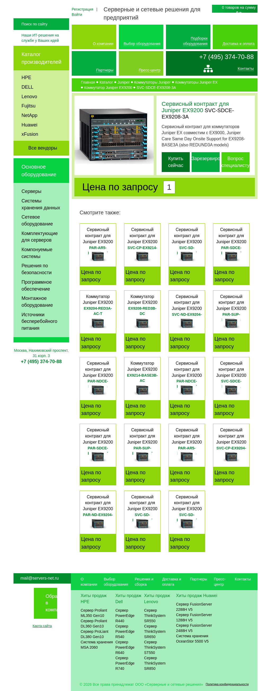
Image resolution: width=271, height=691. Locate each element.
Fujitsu (28, 117)
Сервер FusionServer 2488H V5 (194, 628)
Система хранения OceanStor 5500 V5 (192, 638)
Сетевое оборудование (37, 231)
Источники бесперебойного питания (39, 332)
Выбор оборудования (142, 44)
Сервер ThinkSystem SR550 (155, 615)
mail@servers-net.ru (39, 578)
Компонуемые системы (36, 264)
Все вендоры (42, 159)
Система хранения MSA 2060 (97, 644)
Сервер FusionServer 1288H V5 (194, 617)
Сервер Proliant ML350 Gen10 (94, 613)
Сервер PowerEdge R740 (124, 663)
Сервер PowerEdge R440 (124, 615)
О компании (103, 44)
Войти (77, 14)
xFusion (29, 145)
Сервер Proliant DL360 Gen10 (94, 623)
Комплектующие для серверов (39, 248)
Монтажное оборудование (37, 313)
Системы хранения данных (40, 215)
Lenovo (29, 107)
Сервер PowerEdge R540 (124, 631)
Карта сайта (42, 626)
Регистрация (82, 9)
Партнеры (104, 70)
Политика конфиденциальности (227, 684)
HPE (26, 88)
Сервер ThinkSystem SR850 (155, 663)
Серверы (31, 202)
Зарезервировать (211, 158)
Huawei (29, 135)
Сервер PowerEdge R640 (124, 647)
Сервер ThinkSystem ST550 (155, 647)
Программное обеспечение (36, 296)
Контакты (246, 70)
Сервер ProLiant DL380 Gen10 (95, 634)
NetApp (29, 126)
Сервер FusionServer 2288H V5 (194, 607)
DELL (27, 98)
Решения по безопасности (36, 280)
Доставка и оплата (239, 44)
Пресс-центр (149, 70)
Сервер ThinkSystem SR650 (155, 631)
